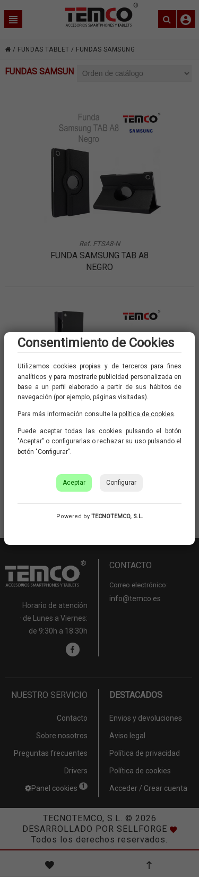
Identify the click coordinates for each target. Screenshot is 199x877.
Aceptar (74, 482)
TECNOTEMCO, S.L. (117, 516)
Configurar (121, 482)
